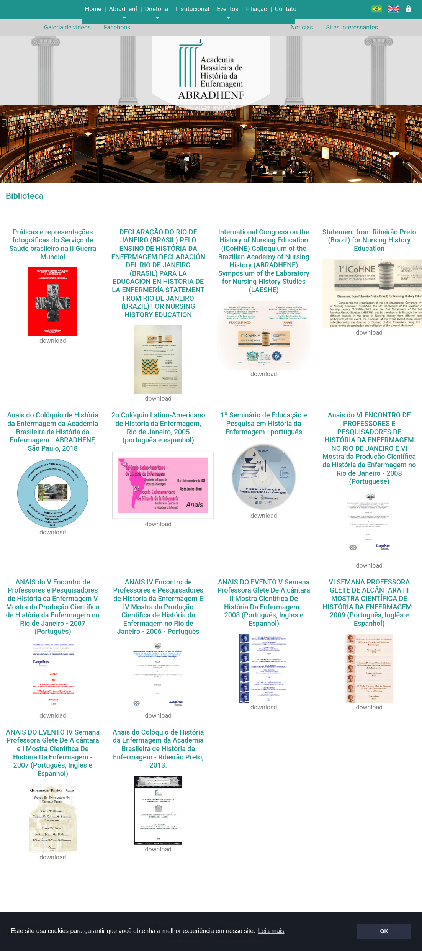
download (52, 340)
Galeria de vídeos (67, 27)
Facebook (117, 27)
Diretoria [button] (156, 9)
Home (93, 9)
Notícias (301, 27)
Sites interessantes (352, 27)
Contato (286, 9)
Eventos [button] (227, 9)
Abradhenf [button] (123, 9)
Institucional (192, 9)
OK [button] (384, 931)
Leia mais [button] (271, 931)
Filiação (256, 9)
